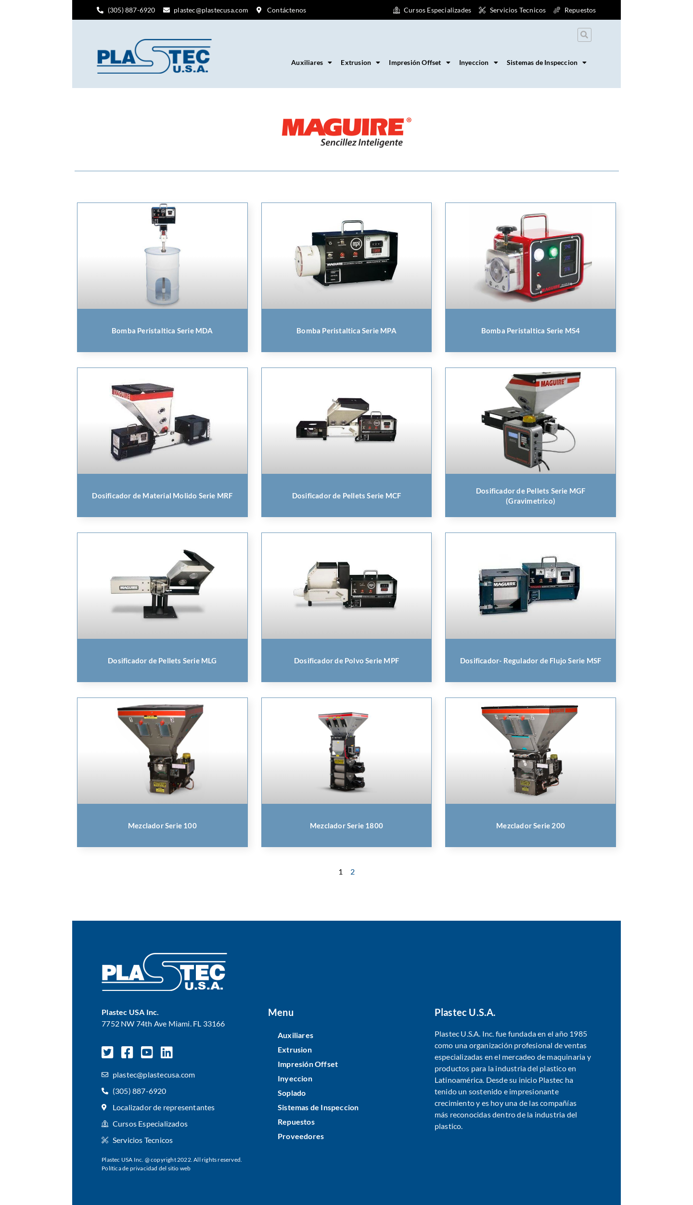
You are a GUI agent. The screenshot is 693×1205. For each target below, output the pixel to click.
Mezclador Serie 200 (530, 825)
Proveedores (301, 1136)
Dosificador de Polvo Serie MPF (346, 660)
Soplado (292, 1092)
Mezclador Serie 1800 (346, 825)
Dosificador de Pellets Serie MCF (346, 495)
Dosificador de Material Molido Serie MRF (162, 495)
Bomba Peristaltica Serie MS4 (530, 330)
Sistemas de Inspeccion (547, 62)
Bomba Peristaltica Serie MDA (162, 330)
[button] (584, 35)
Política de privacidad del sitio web (146, 1168)
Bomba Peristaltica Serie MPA (346, 330)
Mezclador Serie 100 (162, 825)
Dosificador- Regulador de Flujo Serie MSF (530, 660)
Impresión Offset (419, 62)
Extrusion (360, 62)
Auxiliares (311, 62)
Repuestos (296, 1121)
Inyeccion (478, 62)
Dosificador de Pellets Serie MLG (162, 660)
